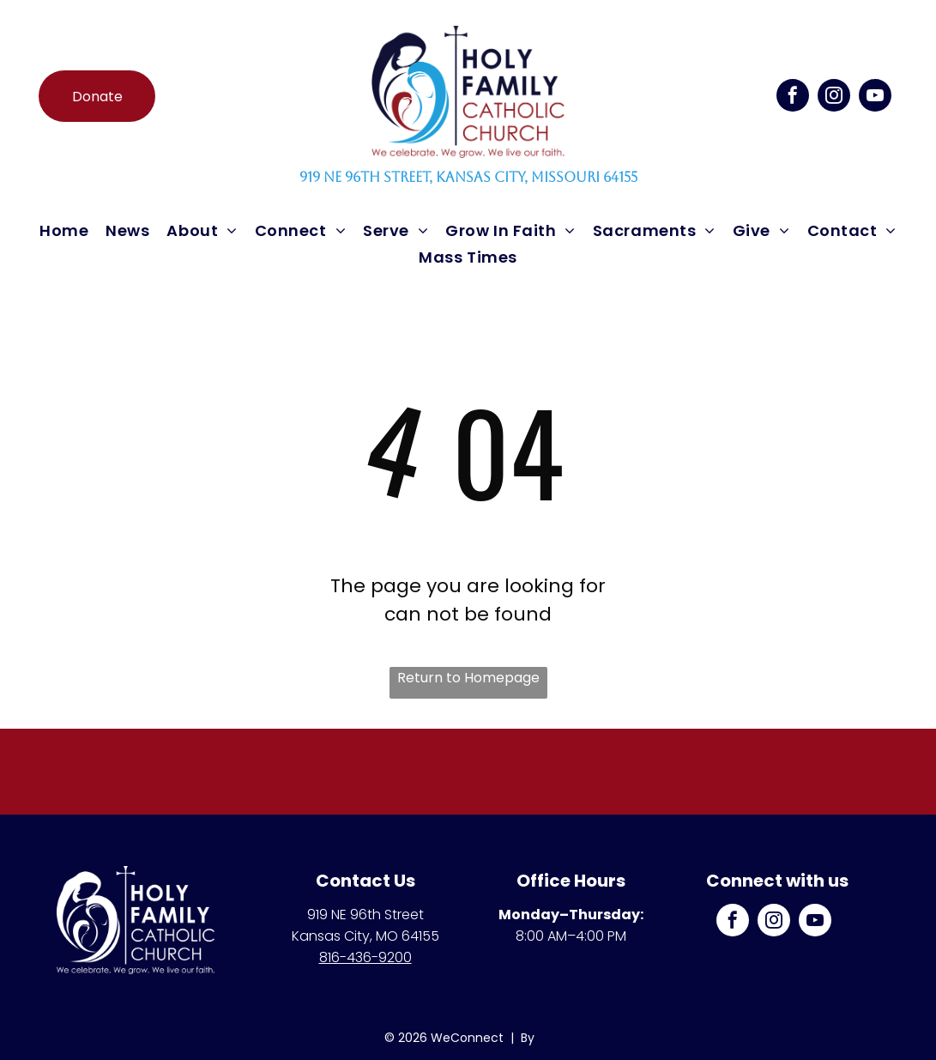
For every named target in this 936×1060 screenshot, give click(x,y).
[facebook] (792, 97)
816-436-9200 (365, 957)
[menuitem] (64, 230)
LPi (545, 1037)
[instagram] (834, 97)
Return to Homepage (468, 677)
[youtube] (875, 97)
